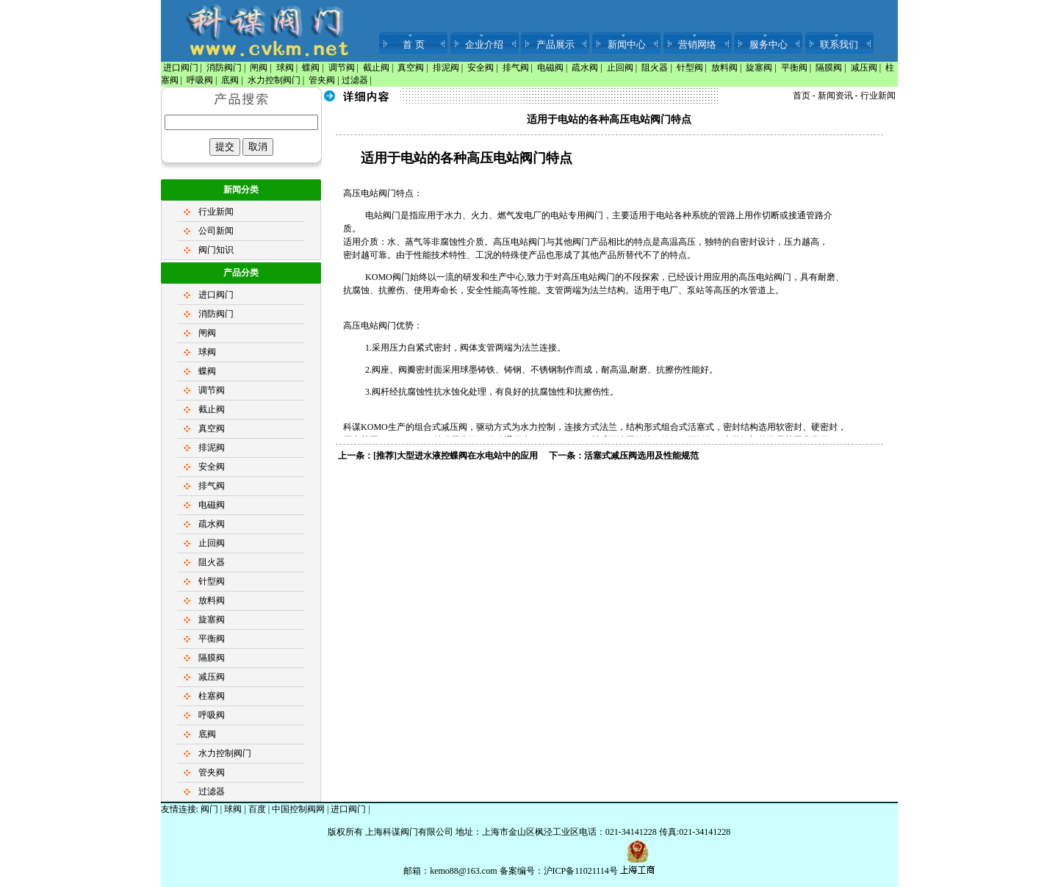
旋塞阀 (759, 67)
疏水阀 (585, 67)
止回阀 (620, 67)
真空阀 (410, 67)
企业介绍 (484, 44)
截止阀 (376, 67)
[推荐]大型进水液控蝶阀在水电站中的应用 (455, 455)
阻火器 (654, 67)
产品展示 (555, 44)
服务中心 (768, 44)
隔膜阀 (829, 67)
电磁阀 (550, 67)
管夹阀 (322, 80)
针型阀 (690, 67)
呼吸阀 (200, 80)
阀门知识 (216, 250)
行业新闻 (216, 212)
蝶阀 (311, 67)
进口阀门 (180, 67)
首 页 (413, 44)
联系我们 (839, 44)
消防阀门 (224, 67)
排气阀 (516, 67)
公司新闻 (216, 231)
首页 (801, 95)
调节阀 (341, 67)
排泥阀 (446, 67)
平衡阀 (794, 67)
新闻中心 (627, 44)
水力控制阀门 (274, 80)
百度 (257, 809)
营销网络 (697, 44)
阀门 (209, 809)
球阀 (285, 67)
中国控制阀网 (298, 809)
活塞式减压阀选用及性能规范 (641, 455)
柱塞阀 (211, 696)
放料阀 (724, 67)
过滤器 (355, 80)
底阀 (230, 80)
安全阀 (480, 67)
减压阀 (864, 67)
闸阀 (258, 67)
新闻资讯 (835, 95)
